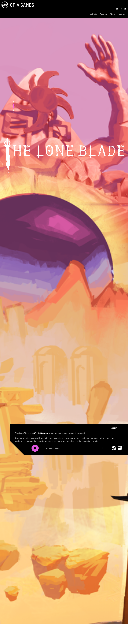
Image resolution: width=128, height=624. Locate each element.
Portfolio (101, 4)
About (115, 4)
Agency (109, 4)
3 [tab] (55, 427)
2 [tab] (55, 422)
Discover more (92, 451)
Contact (122, 4)
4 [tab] (55, 429)
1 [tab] (55, 418)
